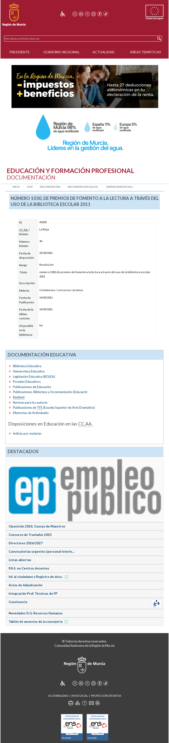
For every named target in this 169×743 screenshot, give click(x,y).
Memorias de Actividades (31, 413)
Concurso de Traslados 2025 (30, 535)
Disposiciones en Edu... (120, 187)
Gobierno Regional (61, 52)
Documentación (50, 187)
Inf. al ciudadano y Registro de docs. (39, 577)
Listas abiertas (20, 560)
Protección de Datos (106, 695)
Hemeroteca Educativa (29, 371)
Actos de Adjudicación (25, 585)
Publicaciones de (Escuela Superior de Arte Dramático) (54, 408)
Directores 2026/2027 (26, 543)
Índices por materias (27, 433)
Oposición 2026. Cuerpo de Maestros (37, 526)
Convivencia (18, 602)
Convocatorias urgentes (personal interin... (41, 551)
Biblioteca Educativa (27, 366)
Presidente (19, 52)
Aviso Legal (79, 695)
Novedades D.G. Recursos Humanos (36, 613)
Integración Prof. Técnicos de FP (33, 593)
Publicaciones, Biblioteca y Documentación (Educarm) (50, 392)
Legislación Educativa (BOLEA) (34, 376)
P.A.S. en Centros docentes (29, 568)
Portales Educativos (27, 381)
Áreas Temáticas (145, 52)
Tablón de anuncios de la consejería (39, 621)
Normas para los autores (30, 402)
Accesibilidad (58, 695)
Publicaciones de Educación (32, 387)
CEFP (30, 187)
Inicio (16, 187)
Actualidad (104, 52)
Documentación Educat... (83, 187)
